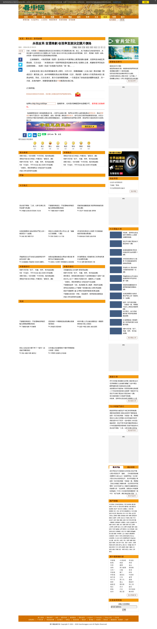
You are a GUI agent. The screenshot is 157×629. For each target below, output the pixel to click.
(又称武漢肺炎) (119, 504)
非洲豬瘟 (118, 531)
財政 (136, 527)
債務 (124, 524)
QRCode (50, 134)
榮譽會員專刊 (116, 62)
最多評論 (116, 467)
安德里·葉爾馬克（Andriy (42, 262)
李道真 (131, 560)
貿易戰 (111, 509)
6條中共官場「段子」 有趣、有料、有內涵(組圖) (37, 162)
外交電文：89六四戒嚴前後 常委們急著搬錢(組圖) (130, 313)
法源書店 (60, 619)
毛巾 (32, 236)
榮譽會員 (92, 113)
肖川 (121, 587)
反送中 (111, 520)
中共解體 (61, 211)
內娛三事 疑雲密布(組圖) (28, 171)
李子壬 (112, 579)
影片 (123, 17)
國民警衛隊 (88, 262)
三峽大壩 (130, 509)
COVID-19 (115, 506)
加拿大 (114, 524)
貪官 (115, 520)
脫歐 (118, 524)
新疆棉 (111, 511)
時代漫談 (132, 589)
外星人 (127, 549)
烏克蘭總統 (24, 262)
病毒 (110, 506)
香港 (51, 236)
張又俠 (120, 509)
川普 (93, 262)
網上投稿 (41, 617)
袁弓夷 (122, 511)
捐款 (56, 617)
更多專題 (133, 191)
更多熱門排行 (132, 430)
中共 (127, 513)
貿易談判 (134, 515)
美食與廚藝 (63, 20)
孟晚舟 (115, 515)
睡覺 (29, 236)
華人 (118, 540)
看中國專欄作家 (117, 557)
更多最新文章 (132, 401)
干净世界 (40, 619)
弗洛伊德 (119, 513)
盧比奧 (133, 504)
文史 (96, 17)
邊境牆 (123, 515)
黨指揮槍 (71, 262)
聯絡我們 (50, 617)
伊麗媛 (23, 211)
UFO (123, 513)
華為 (130, 513)
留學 (128, 540)
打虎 (127, 520)
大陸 (35, 17)
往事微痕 (117, 522)
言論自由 (132, 538)
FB (136, 522)
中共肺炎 (111, 504)
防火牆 (111, 533)
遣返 (134, 540)
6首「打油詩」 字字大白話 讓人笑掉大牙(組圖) (36, 165)
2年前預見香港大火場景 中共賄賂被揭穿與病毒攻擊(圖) (130, 261)
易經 (127, 547)
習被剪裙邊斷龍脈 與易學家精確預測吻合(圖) (130, 287)
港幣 (125, 527)
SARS (121, 538)
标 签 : (21, 51)
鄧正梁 (122, 591)
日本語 (117, 617)
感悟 (113, 549)
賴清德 (129, 504)
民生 (123, 542)
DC (80, 262)
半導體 (52, 353)
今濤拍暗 (123, 560)
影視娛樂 (72, 20)
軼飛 (112, 563)
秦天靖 (112, 577)
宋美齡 (130, 545)
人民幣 (111, 527)
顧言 (130, 587)
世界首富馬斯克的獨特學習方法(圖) (121, 73)
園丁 (121, 572)
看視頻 (105, 619)
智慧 (110, 549)
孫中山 (120, 545)
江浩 (121, 577)
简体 (79, 47)
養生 (110, 551)
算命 (22, 353)
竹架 (62, 236)
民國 (110, 545)
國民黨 (126, 506)
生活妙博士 (35, 20)
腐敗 (121, 520)
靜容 (130, 572)
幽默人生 (132, 547)
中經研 (131, 575)
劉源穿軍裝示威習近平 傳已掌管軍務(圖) (123, 410)
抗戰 (116, 545)
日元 (122, 527)
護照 (95, 326)
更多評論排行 (132, 496)
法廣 (127, 522)
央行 (121, 524)
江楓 (121, 570)
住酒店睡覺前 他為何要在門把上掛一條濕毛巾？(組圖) (130, 296)
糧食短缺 (82, 236)
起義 (91, 236)
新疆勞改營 (126, 538)
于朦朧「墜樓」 (115, 185)
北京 (128, 529)
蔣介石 (125, 545)
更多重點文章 (132, 337)
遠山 (130, 565)
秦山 (121, 582)
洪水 (118, 511)
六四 (132, 511)
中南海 (127, 518)
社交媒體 (132, 522)
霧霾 (128, 531)
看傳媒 (91, 619)
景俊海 (34, 211)
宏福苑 (56, 236)
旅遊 (22, 236)
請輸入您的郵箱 (124, 604)
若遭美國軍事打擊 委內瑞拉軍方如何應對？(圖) (130, 252)
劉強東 (132, 529)
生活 (105, 17)
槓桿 (127, 524)
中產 (113, 529)
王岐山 (111, 515)
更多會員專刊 (132, 81)
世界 (87, 17)
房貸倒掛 (58, 326)
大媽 (136, 529)
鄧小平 (134, 545)
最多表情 (130, 467)
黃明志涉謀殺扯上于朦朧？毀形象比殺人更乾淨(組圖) (82, 288)
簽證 (80, 326)
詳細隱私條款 (117, 2)
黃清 (130, 570)
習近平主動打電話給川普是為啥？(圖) (122, 393)
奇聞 (114, 17)
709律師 (119, 533)
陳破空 (131, 582)
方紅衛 (39, 211)
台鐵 (130, 506)
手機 (116, 549)
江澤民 (119, 518)
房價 (110, 531)
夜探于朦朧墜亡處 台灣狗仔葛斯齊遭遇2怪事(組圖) (81, 291)
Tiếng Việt (108, 617)
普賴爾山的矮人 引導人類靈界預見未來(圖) (124, 78)
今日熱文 (24, 185)
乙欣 (121, 589)
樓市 (133, 527)
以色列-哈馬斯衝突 (116, 182)
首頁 (26, 17)
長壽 (29, 353)
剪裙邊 (86, 211)
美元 (130, 524)
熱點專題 (114, 178)
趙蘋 (130, 579)
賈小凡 (122, 579)
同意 (145, 2)
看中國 (134, 520)
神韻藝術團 (50, 619)
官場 (43, 17)
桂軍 (113, 545)
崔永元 (123, 518)
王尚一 (112, 570)
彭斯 (126, 515)
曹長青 (122, 584)
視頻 (22, 301)
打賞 (83, 47)
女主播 (111, 540)
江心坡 (117, 538)
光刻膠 (57, 353)
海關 (131, 540)
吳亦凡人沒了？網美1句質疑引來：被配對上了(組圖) (82, 279)
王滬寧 (114, 518)
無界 (126, 619)
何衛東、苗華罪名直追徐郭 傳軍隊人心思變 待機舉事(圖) (130, 235)
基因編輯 (132, 531)
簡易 (121, 563)
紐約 (79, 17)
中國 (59, 81)
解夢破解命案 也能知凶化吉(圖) (120, 386)
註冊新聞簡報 (116, 600)
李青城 (112, 575)
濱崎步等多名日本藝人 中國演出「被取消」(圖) (36, 159)
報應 (56, 211)
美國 (52, 17)
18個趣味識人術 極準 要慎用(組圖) (75, 270)
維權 (115, 533)
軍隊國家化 (64, 262)
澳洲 (134, 542)
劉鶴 (110, 518)
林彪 (110, 547)
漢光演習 (121, 506)
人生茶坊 (44, 20)
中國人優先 (86, 326)
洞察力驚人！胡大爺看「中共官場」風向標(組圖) (37, 156)
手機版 (75, 47)
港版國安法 (127, 511)
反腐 (124, 520)
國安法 (134, 506)
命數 (26, 353)
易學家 (94, 211)
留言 (87, 47)
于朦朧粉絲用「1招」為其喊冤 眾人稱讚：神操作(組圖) (83, 285)
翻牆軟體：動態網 (117, 619)
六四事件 (58, 262)
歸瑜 (112, 589)
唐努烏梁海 (126, 536)
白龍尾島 (111, 538)
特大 (95, 47)
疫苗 (110, 513)
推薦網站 (32, 619)
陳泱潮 (131, 591)
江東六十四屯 (119, 536)
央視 (19, 53)
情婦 (118, 520)
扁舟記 (34, 353)
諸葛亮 (123, 547)
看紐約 (84, 619)
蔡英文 (125, 529)
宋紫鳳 (112, 560)
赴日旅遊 (63, 353)
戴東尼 (112, 584)
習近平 (81, 211)
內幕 (131, 518)
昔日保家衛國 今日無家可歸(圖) (120, 396)
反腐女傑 (29, 211)
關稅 (119, 515)
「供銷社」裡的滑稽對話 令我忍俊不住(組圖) (35, 168)
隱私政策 (82, 617)
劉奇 (113, 547)
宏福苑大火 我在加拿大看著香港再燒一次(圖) (130, 270)
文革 (134, 549)
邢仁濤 (131, 584)
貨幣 (133, 524)
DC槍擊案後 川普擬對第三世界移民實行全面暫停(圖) (130, 322)
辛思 (112, 565)
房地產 (52, 326)
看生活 (29, 39)
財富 (110, 529)
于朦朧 (52, 211)
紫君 (112, 582)
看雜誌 (68, 619)
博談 (70, 17)
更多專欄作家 (132, 595)
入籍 (116, 542)
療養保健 (26, 20)
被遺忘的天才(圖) (115, 66)
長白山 (132, 536)
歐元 (119, 527)
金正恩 (134, 513)
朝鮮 (110, 524)
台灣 (121, 529)
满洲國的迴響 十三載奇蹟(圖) (119, 71)
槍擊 (83, 262)
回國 (113, 542)
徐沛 (112, 591)
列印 (91, 47)
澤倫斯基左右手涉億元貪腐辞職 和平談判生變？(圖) (130, 278)
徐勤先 (52, 262)
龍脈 (90, 211)
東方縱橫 (123, 567)
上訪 (123, 533)
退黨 (135, 511)
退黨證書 (76, 619)
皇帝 (119, 547)
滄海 (112, 567)
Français (99, 617)
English (90, 617)
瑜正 (112, 587)
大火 (59, 236)
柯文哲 (114, 513)
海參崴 (117, 529)
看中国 (34, 9)
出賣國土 (125, 509)
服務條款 (73, 617)
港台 (61, 17)
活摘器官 (111, 536)
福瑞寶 (98, 619)
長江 (115, 511)
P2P (125, 531)
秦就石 (122, 575)
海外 (126, 542)
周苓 (130, 563)
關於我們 (64, 617)
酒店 (26, 236)
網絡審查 (132, 533)
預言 (119, 549)
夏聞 (121, 565)
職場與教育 (53, 20)
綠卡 (119, 542)
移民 (121, 540)
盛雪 (130, 577)
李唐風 (112, 572)
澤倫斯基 (31, 262)
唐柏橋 (131, 567)
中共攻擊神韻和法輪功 (117, 188)
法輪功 (127, 533)
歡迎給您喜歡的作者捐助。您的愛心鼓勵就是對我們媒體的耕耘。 (49, 94)
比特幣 (115, 527)
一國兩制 (111, 522)
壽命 (130, 549)
